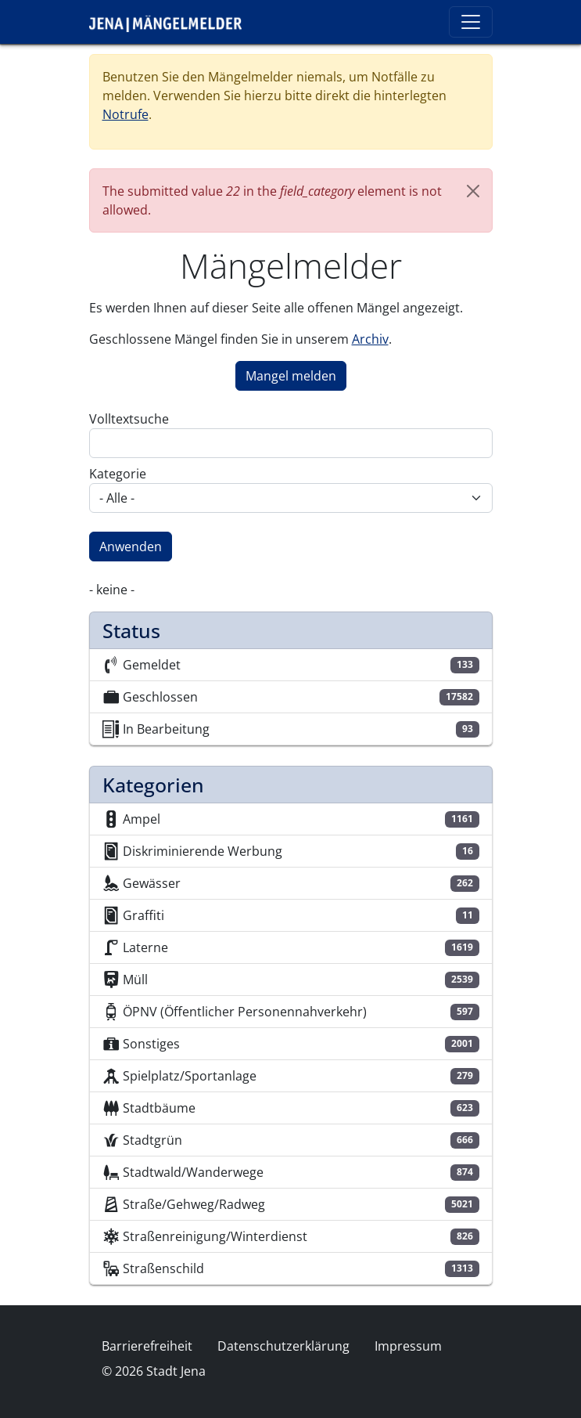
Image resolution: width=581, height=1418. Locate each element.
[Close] (473, 191)
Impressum (408, 1346)
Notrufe (125, 114)
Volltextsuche (129, 419)
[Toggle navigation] (471, 22)
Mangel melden (291, 375)
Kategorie (117, 473)
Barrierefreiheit (147, 1346)
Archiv (370, 339)
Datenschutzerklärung (283, 1346)
